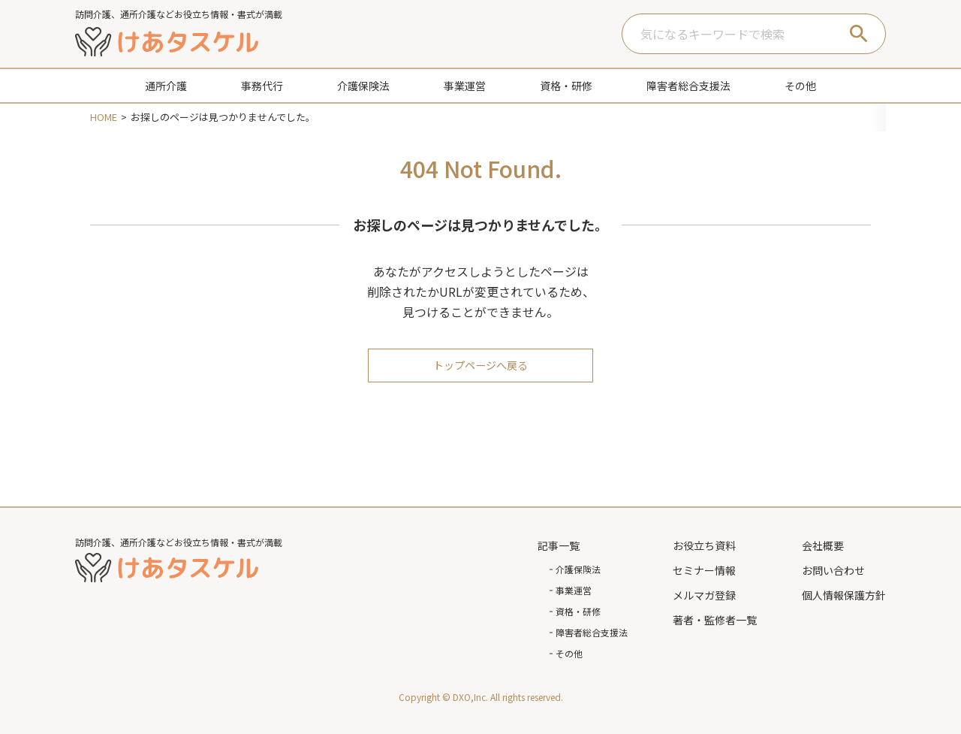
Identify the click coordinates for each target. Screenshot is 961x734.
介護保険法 (578, 569)
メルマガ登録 (704, 595)
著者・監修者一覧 (715, 619)
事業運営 (574, 590)
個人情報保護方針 (844, 595)
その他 (569, 653)
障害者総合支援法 (592, 632)
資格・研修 (578, 611)
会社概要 (823, 545)
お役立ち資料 (704, 545)
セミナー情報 (704, 570)
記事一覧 (559, 545)
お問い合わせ (833, 570)
